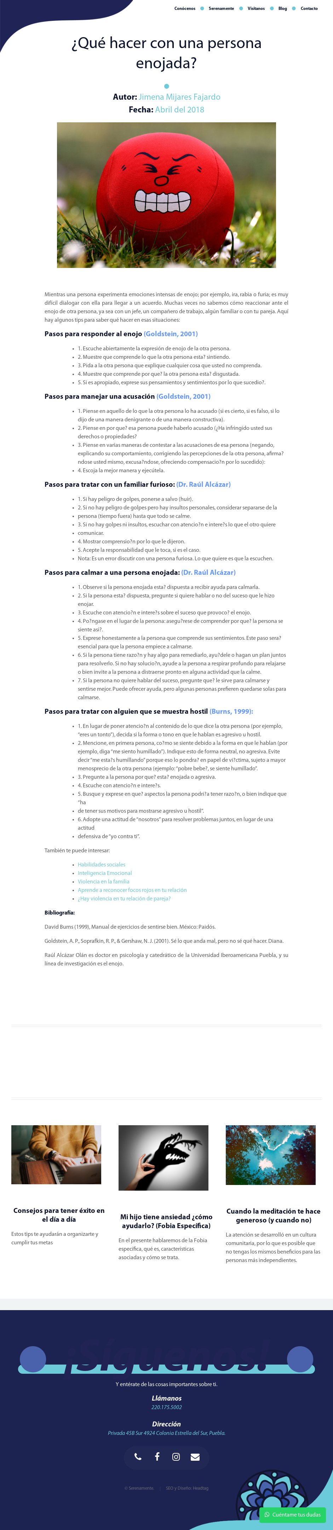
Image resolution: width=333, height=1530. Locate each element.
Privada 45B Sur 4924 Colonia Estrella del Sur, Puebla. (166, 1433)
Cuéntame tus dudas (293, 1515)
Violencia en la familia (104, 882)
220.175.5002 (166, 1408)
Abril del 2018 (179, 110)
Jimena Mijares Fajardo (178, 97)
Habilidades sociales (102, 865)
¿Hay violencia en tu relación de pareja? (125, 899)
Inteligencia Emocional (105, 873)
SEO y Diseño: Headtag (187, 1488)
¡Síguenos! (166, 1359)
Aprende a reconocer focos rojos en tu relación (133, 890)
